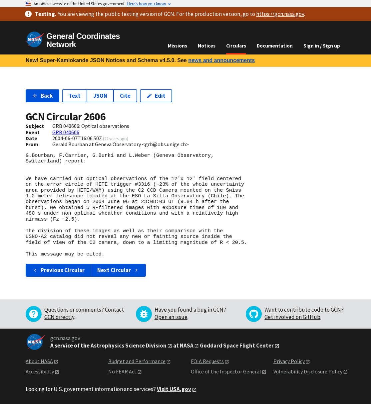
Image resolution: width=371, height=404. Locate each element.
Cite (125, 95)
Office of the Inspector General (226, 371)
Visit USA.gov (174, 389)
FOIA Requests (207, 361)
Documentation (275, 46)
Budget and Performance (137, 361)
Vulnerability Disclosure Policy (307, 371)
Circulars (236, 46)
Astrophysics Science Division (129, 345)
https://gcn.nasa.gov (280, 14)
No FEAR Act (122, 371)
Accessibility (40, 371)
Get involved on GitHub (292, 317)
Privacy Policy (289, 361)
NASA (186, 345)
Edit (156, 95)
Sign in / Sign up (321, 46)
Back (42, 95)
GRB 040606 (65, 132)
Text (75, 95)
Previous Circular (58, 270)
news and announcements (221, 60)
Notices (206, 46)
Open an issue (171, 317)
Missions (177, 46)
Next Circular (118, 270)
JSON (100, 95)
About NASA (39, 361)
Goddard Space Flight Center (237, 345)
